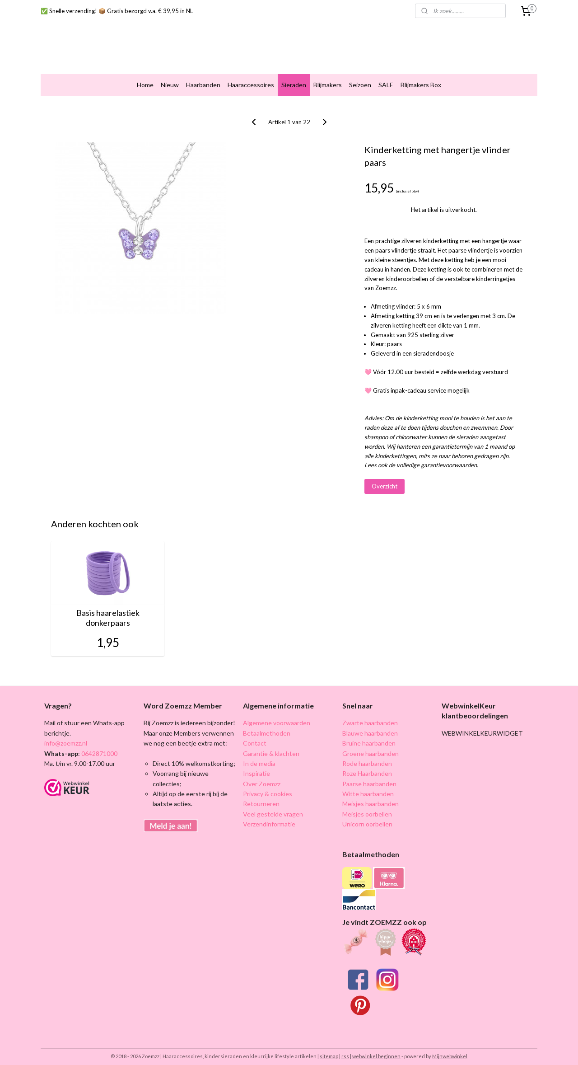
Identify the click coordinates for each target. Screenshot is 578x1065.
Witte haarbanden (368, 786)
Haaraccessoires (251, 77)
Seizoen (360, 77)
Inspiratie (256, 766)
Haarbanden (203, 77)
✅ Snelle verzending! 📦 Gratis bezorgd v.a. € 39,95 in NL (117, 10)
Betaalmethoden (266, 725)
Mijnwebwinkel (449, 1048)
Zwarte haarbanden (370, 715)
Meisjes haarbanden (370, 796)
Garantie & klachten (271, 746)
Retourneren (261, 796)
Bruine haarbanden (369, 736)
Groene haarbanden (370, 746)
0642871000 (98, 746)
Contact (254, 736)
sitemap (329, 1048)
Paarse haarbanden (369, 776)
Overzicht (384, 479)
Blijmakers (327, 77)
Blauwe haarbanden (370, 725)
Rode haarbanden (367, 756)
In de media (259, 756)
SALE (385, 77)
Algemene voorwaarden (276, 715)
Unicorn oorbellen (367, 817)
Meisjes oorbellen (367, 806)
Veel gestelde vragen (273, 806)
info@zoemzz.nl (65, 736)
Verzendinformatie (269, 817)
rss (345, 1048)
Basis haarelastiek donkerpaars (108, 610)
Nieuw (170, 77)
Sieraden (293, 77)
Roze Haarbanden (367, 766)
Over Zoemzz (261, 776)
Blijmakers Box (421, 77)
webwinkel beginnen (376, 1048)
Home (145, 77)
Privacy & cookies (267, 786)
